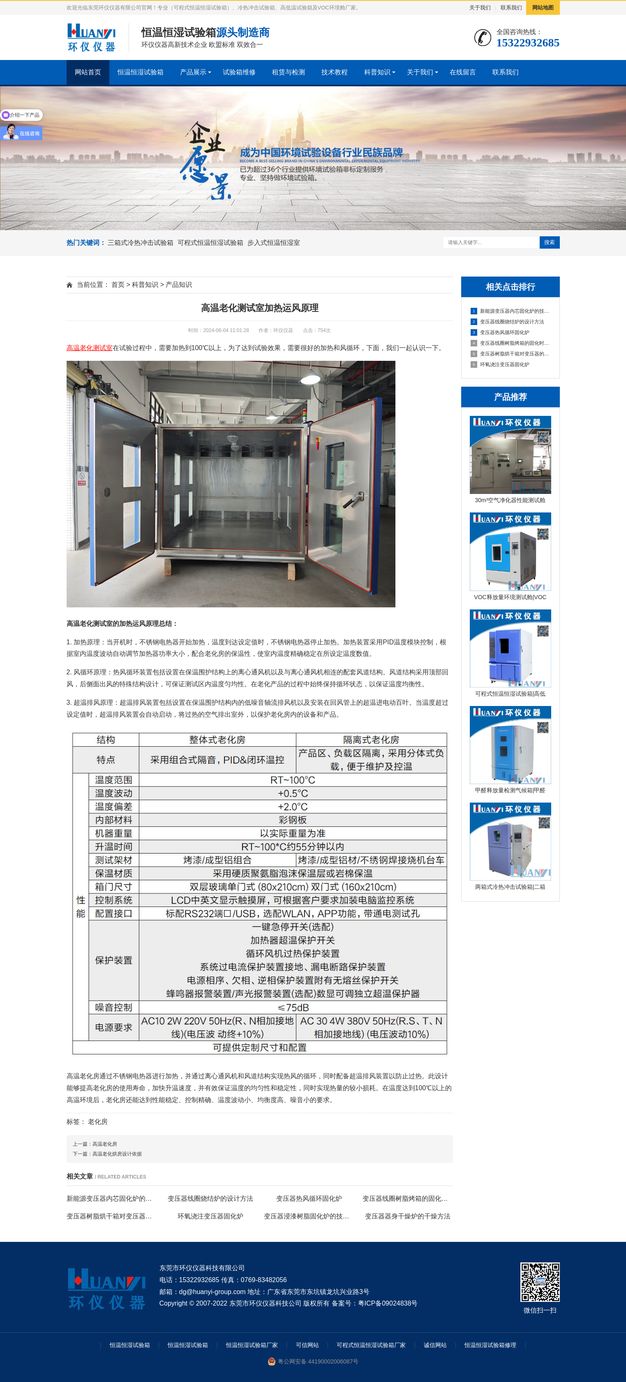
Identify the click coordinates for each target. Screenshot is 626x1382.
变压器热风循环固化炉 (500, 332)
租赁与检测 (288, 72)
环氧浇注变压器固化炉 (500, 364)
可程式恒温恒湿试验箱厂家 (371, 1345)
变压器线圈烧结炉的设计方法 (507, 321)
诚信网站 (435, 1345)
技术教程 (334, 72)
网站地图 (543, 8)
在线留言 (463, 72)
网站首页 (88, 72)
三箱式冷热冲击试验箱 (140, 242)
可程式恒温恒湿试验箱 (210, 242)
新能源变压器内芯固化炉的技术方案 (511, 311)
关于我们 (480, 8)
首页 (118, 284)
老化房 (98, 1121)
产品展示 (193, 72)
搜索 (549, 242)
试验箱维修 (239, 72)
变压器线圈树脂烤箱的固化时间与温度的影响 (511, 343)
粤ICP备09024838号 (388, 1303)
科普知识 (377, 72)
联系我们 (511, 8)
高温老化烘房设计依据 (117, 1154)
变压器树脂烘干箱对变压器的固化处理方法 (511, 354)
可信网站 (307, 1345)
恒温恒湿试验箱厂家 (252, 1345)
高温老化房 (104, 1144)
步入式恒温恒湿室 (273, 242)
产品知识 (179, 284)
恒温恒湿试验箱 (141, 72)
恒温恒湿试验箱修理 (490, 1345)
